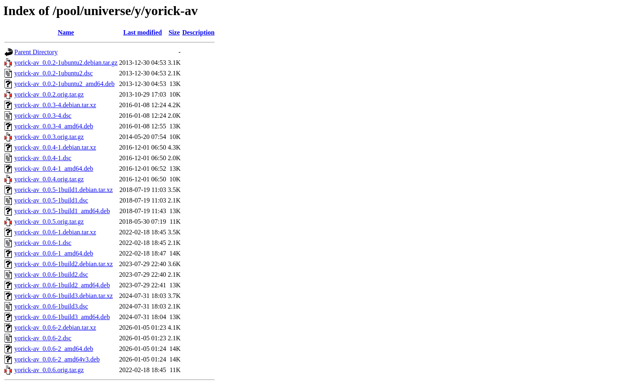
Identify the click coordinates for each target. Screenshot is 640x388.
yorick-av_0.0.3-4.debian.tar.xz (55, 104)
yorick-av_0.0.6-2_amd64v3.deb (57, 359)
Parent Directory (36, 51)
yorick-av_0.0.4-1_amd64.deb (53, 168)
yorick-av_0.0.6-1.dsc (42, 242)
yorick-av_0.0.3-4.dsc (42, 115)
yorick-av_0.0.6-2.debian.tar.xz (55, 327)
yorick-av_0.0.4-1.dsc (42, 157)
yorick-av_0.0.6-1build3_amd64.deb (62, 316)
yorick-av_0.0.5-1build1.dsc (51, 200)
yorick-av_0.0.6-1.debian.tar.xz (55, 232)
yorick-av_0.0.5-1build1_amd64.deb (62, 210)
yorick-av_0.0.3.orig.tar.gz (49, 136)
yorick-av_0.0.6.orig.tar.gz (49, 369)
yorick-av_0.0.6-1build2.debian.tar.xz (63, 263)
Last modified (142, 32)
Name (66, 32)
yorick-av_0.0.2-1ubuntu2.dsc (53, 73)
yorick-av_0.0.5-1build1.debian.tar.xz (63, 189)
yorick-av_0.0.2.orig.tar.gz (49, 94)
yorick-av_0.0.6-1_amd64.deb (53, 253)
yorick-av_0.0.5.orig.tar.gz (49, 221)
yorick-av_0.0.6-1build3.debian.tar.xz (63, 295)
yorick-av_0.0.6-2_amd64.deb (53, 348)
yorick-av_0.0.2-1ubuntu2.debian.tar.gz (66, 62)
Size (174, 32)
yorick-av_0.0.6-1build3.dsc (51, 306)
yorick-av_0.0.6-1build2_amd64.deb (62, 285)
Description (198, 32)
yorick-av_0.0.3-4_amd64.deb (53, 126)
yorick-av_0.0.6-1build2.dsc (51, 274)
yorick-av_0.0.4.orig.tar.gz (49, 179)
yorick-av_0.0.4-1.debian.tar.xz (55, 147)
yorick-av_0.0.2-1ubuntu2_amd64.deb (64, 83)
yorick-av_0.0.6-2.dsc (42, 338)
